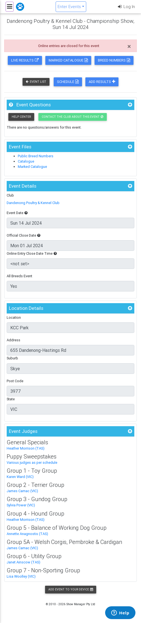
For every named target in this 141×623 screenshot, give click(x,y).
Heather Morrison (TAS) (25, 448)
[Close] (129, 46)
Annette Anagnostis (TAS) (27, 533)
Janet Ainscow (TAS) (23, 562)
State (11, 399)
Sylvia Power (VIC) (21, 505)
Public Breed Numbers (35, 156)
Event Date (17, 212)
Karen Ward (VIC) (20, 476)
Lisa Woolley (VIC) (21, 576)
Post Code (15, 381)
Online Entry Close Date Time (32, 253)
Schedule (68, 81)
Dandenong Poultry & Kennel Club (33, 202)
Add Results (102, 81)
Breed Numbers (114, 60)
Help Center (21, 117)
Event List (36, 82)
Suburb (12, 358)
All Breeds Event (19, 276)
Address (13, 340)
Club (10, 195)
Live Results (25, 60)
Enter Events (69, 6)
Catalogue (26, 161)
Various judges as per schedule (32, 462)
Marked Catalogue (68, 60)
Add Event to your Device (70, 589)
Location (14, 317)
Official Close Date (23, 235)
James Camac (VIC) (22, 491)
